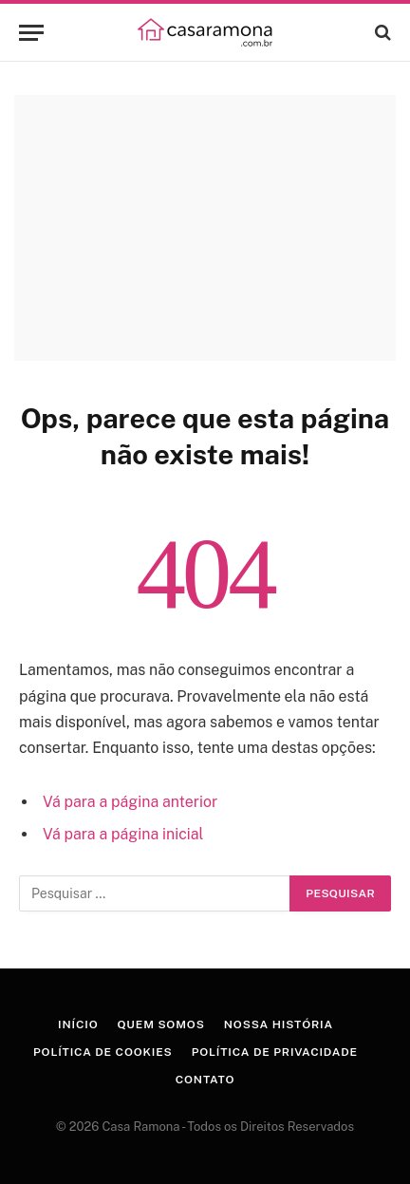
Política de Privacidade (275, 1052)
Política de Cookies (103, 1052)
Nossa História (278, 1024)
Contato (205, 1079)
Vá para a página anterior (130, 802)
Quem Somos (160, 1024)
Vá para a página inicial (123, 834)
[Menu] (31, 32)
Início (78, 1024)
